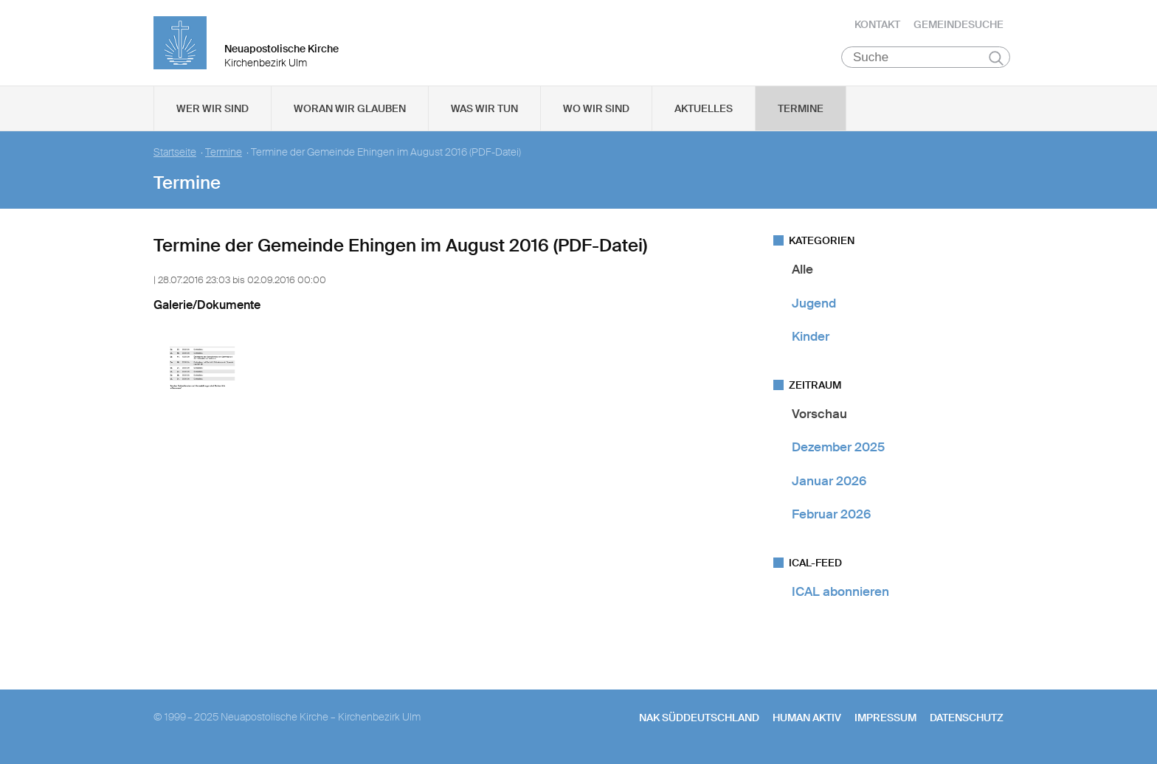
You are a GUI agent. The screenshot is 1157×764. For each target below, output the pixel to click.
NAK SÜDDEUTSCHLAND (699, 720)
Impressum (885, 720)
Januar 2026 (829, 483)
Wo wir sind (596, 111)
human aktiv (807, 720)
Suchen (996, 60)
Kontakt (877, 25)
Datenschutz (967, 720)
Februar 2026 (831, 517)
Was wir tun (484, 111)
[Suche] (925, 60)
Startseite (174, 155)
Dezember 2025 (838, 450)
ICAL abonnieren (840, 594)
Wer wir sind (212, 111)
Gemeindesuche (958, 25)
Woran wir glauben (350, 111)
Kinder (810, 339)
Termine (800, 111)
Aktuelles (703, 111)
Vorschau (819, 417)
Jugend (814, 305)
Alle (802, 272)
